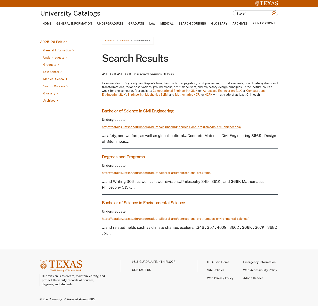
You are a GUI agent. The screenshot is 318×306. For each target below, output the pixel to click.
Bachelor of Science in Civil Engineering (137, 110)
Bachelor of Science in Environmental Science (143, 202)
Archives (240, 23)
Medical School (54, 79)
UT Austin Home (218, 262)
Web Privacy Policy (220, 278)
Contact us (141, 270)
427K (208, 94)
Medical (166, 23)
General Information (74, 23)
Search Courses (192, 23)
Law (152, 23)
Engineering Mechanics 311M (148, 94)
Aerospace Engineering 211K (222, 90)
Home (46, 23)
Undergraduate (110, 23)
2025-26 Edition (53, 42)
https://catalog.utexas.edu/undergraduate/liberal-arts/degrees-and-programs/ (156, 173)
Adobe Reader (253, 278)
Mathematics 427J (188, 94)
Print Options (264, 23)
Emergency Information (259, 262)
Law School (51, 72)
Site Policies (215, 270)
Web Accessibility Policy (260, 270)
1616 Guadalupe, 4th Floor (154, 261)
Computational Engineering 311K (175, 90)
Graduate (136, 23)
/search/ (124, 41)
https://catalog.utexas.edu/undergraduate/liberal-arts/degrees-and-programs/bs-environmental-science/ (175, 218)
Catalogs (110, 41)
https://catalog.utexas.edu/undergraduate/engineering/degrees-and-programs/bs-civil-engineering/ (171, 127)
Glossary (219, 23)
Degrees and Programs (123, 156)
